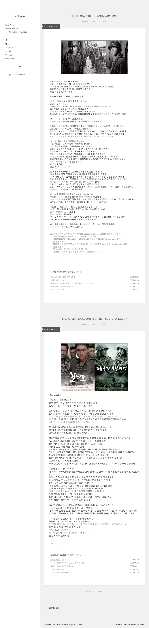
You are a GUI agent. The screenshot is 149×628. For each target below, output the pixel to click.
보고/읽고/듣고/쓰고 (16, 32)
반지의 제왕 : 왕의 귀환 (59, 572)
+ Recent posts (52, 608)
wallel (142, 624)
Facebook (64, 624)
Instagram (9, 59)
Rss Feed (48, 624)
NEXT (100, 591)
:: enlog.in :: (20, 16)
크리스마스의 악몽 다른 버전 (61, 277)
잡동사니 (11, 28)
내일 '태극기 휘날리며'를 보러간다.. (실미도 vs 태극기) (71, 283)
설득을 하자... (55, 280)
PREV (88, 591)
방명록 (8, 51)
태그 (7, 44)
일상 (9, 25)
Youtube (8, 55)
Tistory (127, 624)
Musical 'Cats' (55, 290)
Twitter (58, 624)
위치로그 (9, 47)
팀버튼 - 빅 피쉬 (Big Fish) (60, 286)
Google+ (79, 624)
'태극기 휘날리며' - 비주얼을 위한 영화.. (94, 16)
